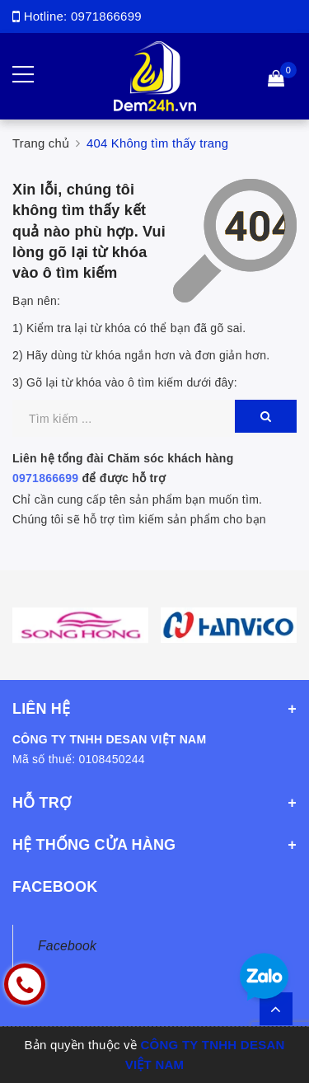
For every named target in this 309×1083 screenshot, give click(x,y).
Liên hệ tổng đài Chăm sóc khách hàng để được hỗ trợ (122, 468)
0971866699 (106, 16)
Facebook (67, 946)
